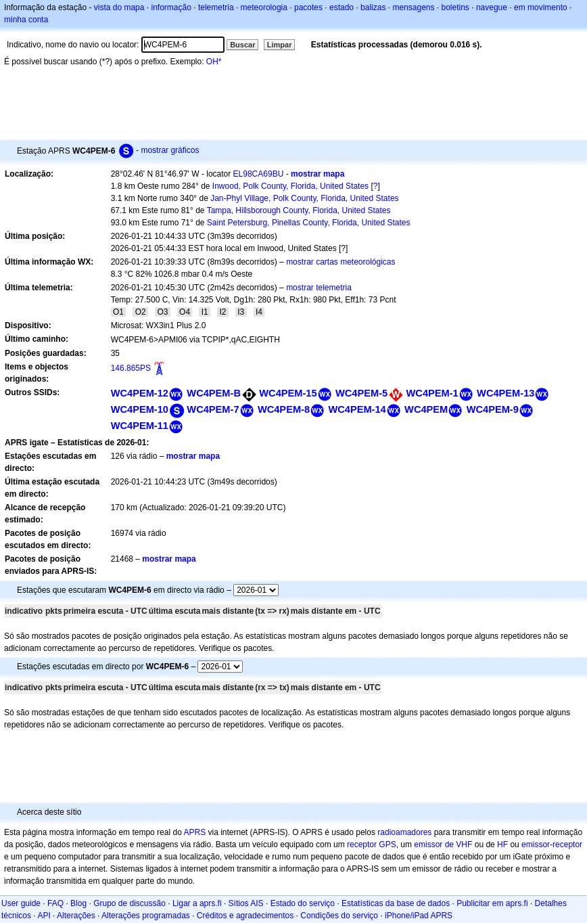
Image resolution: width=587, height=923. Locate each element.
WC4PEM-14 (356, 409)
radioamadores (404, 832)
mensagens (413, 7)
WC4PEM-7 (213, 409)
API (43, 915)
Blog (78, 903)
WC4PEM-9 (493, 409)
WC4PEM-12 (139, 393)
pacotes (308, 7)
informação (171, 7)
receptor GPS (371, 844)
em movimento (540, 7)
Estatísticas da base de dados (396, 903)
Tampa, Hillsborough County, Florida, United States (299, 210)
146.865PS (131, 368)
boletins (455, 7)
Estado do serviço (303, 903)
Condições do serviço (339, 915)
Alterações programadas (145, 915)
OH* (214, 61)
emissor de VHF (443, 844)
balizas (372, 7)
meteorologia (264, 7)
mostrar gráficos (170, 150)
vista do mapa (119, 7)
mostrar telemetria (319, 287)
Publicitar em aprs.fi (491, 903)
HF (502, 844)
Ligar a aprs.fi (197, 903)
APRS (194, 832)
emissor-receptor (551, 844)
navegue (491, 7)
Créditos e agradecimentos (245, 915)
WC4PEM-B (214, 393)
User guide (21, 903)
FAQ (55, 903)
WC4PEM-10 (139, 409)
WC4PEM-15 (287, 393)
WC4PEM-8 (284, 409)
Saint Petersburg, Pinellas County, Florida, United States (308, 222)
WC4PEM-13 (505, 393)
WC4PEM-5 (361, 393)
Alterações (76, 915)
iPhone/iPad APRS (418, 915)
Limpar (279, 45)
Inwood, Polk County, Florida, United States (290, 186)
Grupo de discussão (129, 903)
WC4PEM (426, 409)
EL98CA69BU (258, 174)
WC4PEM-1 (432, 393)
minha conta (26, 19)
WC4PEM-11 (139, 425)
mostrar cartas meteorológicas (340, 262)
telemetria (216, 7)
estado (341, 7)
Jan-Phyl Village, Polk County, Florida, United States (304, 198)
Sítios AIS (246, 903)
